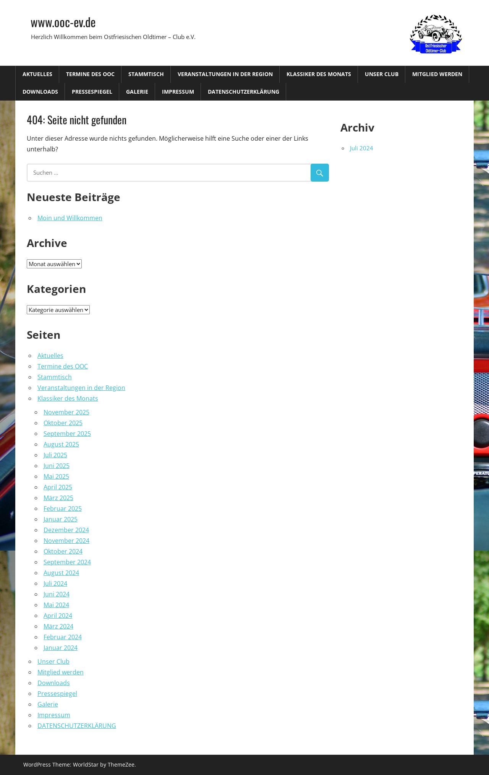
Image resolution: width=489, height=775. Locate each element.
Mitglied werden (437, 74)
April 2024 (58, 615)
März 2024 (58, 626)
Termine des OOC (90, 74)
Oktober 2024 (63, 551)
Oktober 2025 (63, 423)
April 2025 (58, 487)
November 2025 (66, 412)
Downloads (40, 91)
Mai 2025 (56, 476)
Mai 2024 (56, 605)
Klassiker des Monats (319, 74)
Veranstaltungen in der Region (225, 74)
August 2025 (61, 444)
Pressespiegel (92, 91)
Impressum (178, 91)
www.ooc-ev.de (63, 22)
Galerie (137, 91)
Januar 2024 (61, 647)
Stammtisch (146, 74)
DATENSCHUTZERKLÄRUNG (243, 91)
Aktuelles (37, 74)
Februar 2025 (63, 508)
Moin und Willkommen (69, 218)
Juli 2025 (55, 455)
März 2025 (58, 498)
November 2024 (66, 540)
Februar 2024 (63, 637)
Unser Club (381, 74)
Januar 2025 (61, 519)
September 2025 (67, 433)
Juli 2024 (55, 583)
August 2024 (61, 573)
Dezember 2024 (66, 530)
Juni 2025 (57, 465)
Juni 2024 (57, 594)
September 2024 (67, 562)
